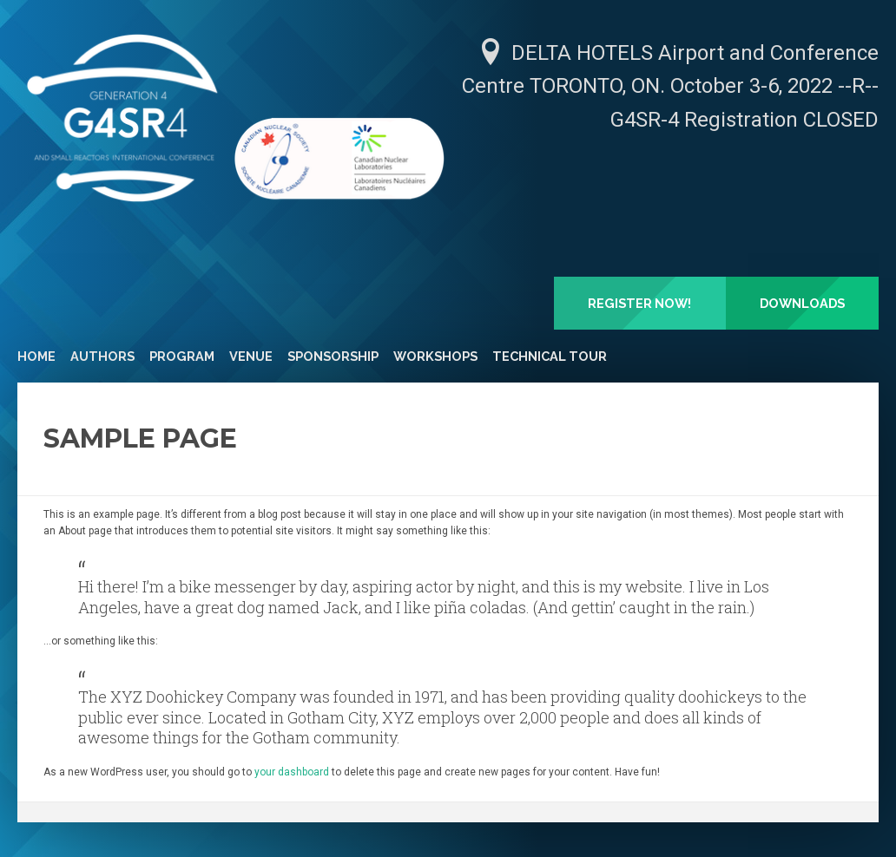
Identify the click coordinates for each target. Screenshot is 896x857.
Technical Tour (549, 356)
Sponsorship (333, 356)
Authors (102, 356)
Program (181, 356)
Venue (251, 356)
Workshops (435, 356)
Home (36, 356)
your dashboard (291, 772)
